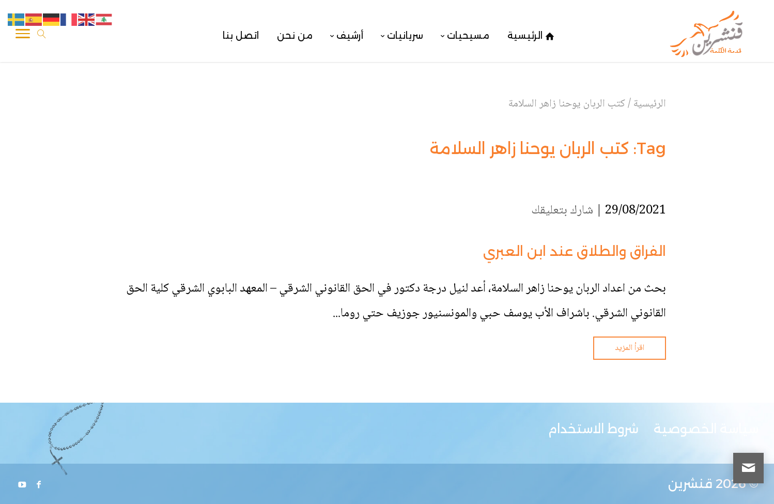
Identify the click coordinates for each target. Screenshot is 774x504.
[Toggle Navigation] (23, 35)
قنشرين (690, 483)
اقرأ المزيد (629, 348)
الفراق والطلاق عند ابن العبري (574, 251)
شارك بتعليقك (562, 210)
